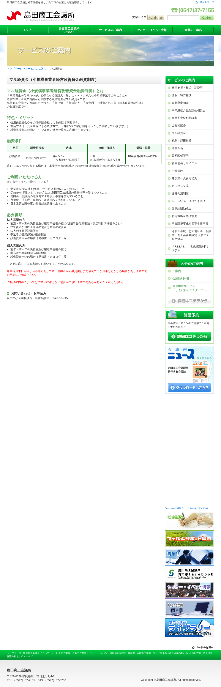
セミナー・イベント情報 (152, 30)
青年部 (131, 653)
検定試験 (121, 653)
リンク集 (158, 653)
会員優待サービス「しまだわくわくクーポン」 (190, 288)
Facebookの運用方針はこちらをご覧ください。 (188, 508)
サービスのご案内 (110, 30)
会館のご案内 (193, 30)
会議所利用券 (180, 278)
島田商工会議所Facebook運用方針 (182, 653)
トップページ (14, 68)
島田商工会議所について (69, 30)
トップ (27, 30)
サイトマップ (207, 2)
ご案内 (176, 271)
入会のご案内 (79, 653)
